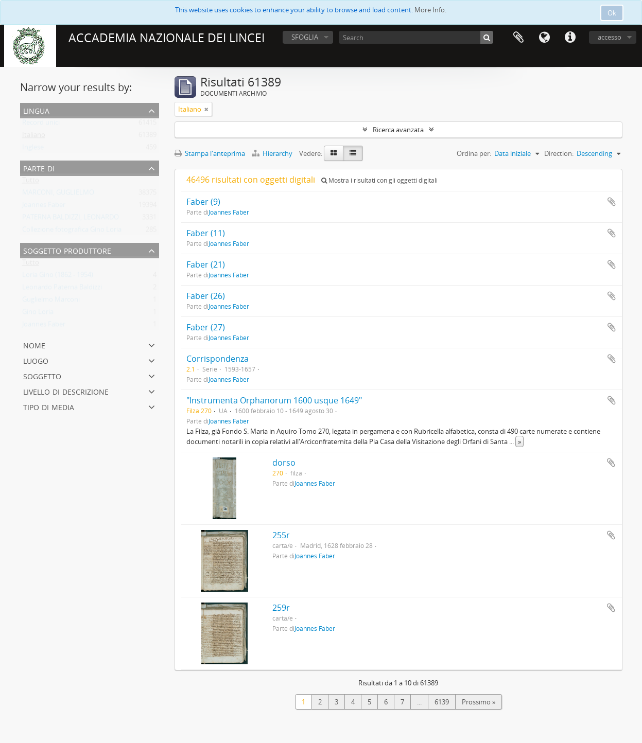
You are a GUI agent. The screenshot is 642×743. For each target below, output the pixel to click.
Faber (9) (203, 201)
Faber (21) (205, 264)
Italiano (33, 136)
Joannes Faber (43, 206)
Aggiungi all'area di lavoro (611, 202)
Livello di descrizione (66, 391)
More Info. (430, 9)
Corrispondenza (217, 358)
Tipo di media (48, 406)
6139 (442, 701)
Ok (612, 12)
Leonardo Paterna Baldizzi (62, 289)
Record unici (41, 124)
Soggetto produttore (67, 250)
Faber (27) (205, 327)
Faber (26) (205, 296)
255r (281, 535)
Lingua (544, 37)
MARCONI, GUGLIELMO (58, 194)
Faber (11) (205, 233)
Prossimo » (478, 701)
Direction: (559, 153)
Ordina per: (474, 153)
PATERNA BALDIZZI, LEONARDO (70, 219)
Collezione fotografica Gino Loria (72, 231)
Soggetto (42, 375)
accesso (609, 37)
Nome (34, 344)
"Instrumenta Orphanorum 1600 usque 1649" (274, 400)
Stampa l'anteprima (210, 153)
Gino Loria (38, 314)
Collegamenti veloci (570, 37)
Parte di (39, 167)
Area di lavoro (518, 37)
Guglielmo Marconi (51, 301)
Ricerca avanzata (398, 129)
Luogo (35, 360)
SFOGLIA (304, 37)
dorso (284, 462)
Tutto (30, 182)
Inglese (33, 149)
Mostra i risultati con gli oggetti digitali (379, 180)
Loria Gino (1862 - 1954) (57, 276)
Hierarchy (273, 153)
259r (281, 607)
